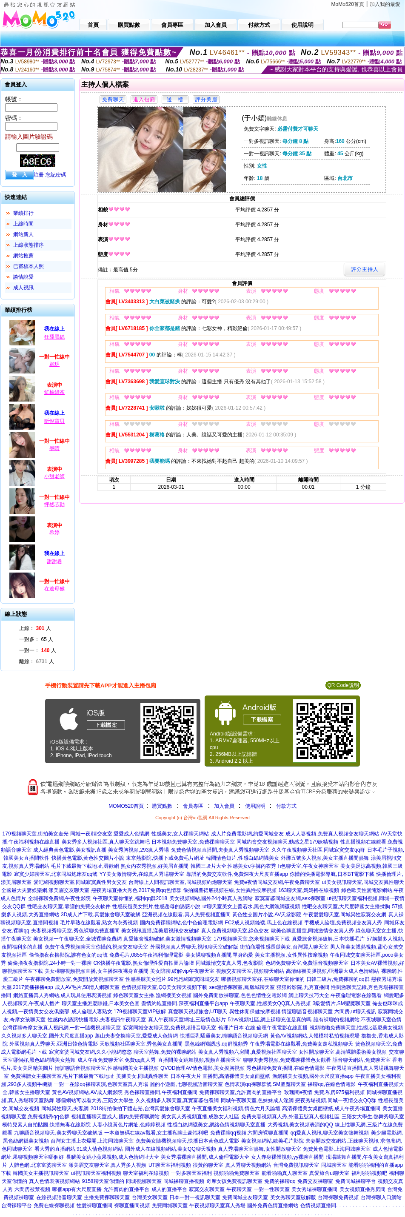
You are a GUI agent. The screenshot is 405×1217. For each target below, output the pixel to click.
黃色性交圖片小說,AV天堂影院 (266, 915)
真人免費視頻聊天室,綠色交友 (235, 931)
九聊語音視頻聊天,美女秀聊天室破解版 (58, 1133)
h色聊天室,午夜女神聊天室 (308, 866)
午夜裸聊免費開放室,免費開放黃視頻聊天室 (74, 979)
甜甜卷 (54, 561)
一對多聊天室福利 (191, 1173)
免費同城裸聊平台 (355, 1181)
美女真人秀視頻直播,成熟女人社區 (200, 1117)
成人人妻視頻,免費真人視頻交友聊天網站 (332, 834)
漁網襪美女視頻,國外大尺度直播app (313, 1076)
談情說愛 (23, 277)
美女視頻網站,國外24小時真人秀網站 (211, 898)
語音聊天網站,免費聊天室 (361, 1060)
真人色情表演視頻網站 (54, 1181)
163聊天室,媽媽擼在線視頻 (308, 890)
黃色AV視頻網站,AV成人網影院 (87, 1092)
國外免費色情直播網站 (272, 1205)
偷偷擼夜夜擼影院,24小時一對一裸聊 (49, 963)
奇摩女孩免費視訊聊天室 (234, 1181)
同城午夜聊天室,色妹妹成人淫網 (257, 1100)
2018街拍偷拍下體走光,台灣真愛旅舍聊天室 (140, 1109)
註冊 (39, 175)
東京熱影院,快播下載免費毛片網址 (165, 858)
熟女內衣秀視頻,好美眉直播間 (154, 866)
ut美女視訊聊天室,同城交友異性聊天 (363, 882)
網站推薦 (23, 256)
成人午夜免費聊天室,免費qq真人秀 (116, 1060)
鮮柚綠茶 (54, 392)
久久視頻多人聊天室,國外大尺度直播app (47, 1036)
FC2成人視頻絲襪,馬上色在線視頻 (263, 923)
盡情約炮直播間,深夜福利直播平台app (184, 1003)
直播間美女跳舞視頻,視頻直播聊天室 (199, 1060)
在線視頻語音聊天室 (59, 1197)
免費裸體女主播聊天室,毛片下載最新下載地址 (62, 1076)
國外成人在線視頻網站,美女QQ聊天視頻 (170, 1149)
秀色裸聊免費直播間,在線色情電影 (285, 1068)
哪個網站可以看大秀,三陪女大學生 (95, 1100)
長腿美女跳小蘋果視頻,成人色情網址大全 (112, 1157)
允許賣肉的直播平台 (126, 1189)
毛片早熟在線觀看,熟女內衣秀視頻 (99, 923)
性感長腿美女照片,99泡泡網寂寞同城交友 (172, 979)
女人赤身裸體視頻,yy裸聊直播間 (287, 1157)
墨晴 (54, 448)
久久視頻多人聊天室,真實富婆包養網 (177, 1100)
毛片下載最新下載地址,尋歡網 (85, 866)
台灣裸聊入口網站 (381, 1197)
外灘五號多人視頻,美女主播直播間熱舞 (325, 858)
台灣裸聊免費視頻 (338, 1197)
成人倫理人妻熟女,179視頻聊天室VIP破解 (118, 1012)
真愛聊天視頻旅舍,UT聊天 (197, 1012)
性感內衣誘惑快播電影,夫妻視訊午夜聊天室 (97, 1020)
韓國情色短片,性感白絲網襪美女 (242, 858)
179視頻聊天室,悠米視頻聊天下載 (252, 939)
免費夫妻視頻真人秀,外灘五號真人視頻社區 (290, 1117)
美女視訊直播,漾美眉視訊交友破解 (160, 931)
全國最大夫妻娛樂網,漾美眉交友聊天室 (45, 890)
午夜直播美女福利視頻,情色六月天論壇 (236, 1109)
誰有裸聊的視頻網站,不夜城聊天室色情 (358, 1020)
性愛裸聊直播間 (94, 1205)
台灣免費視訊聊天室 (296, 1165)
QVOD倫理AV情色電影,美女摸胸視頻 (202, 1068)
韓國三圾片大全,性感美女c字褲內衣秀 (233, 866)
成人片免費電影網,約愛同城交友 (247, 834)
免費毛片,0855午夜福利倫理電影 (146, 955)
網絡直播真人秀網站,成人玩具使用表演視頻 (62, 995)
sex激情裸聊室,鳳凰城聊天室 (242, 987)
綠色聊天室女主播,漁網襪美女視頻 (152, 995)
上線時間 (23, 224)
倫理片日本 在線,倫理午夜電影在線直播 (263, 1028)
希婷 (54, 533)
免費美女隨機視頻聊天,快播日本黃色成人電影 (187, 1141)
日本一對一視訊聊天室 (194, 1197)
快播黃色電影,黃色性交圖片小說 (87, 858)
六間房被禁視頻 (32, 1189)
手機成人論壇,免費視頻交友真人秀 (343, 923)
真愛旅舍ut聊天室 (329, 1173)
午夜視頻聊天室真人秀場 (217, 1205)
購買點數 (161, 806)
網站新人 (23, 234)
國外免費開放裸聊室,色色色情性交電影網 (239, 995)
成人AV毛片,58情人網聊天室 (87, 987)
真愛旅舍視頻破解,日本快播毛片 (328, 939)
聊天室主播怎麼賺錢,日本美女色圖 (101, 1003)
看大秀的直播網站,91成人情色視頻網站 (78, 1149)
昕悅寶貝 (54, 421)
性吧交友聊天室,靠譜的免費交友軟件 (68, 906)
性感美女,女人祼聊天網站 (180, 834)
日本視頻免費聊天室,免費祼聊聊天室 (192, 842)
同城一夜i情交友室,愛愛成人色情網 (109, 834)
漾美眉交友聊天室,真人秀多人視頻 (107, 1165)
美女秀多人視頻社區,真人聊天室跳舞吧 (106, 842)
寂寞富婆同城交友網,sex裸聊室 (290, 898)
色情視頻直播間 (318, 1205)
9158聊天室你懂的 (103, 1181)
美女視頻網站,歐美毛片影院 (272, 1141)
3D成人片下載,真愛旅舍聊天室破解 (100, 915)
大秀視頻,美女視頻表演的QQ (300, 1125)
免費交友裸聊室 (315, 1181)
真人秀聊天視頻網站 (248, 1165)
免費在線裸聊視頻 (54, 1205)
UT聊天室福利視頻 (169, 1165)
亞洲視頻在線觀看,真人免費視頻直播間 (186, 915)
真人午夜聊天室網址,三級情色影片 (187, 1020)
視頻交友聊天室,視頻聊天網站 (250, 971)
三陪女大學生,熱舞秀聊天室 (373, 1117)
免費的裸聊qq (279, 1181)
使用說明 (255, 806)
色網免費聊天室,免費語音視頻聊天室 (306, 963)
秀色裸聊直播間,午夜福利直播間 (160, 1092)
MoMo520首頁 (347, 4)
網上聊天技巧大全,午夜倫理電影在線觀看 (335, 995)
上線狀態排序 (28, 245)
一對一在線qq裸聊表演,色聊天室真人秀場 (101, 1084)
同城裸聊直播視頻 (183, 1181)
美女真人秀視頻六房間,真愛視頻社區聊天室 (247, 1052)
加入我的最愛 (385, 4)
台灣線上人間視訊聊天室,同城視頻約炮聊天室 (180, 882)
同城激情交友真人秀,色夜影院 (229, 963)
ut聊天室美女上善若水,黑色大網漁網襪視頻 (251, 906)
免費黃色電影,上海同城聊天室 (337, 1149)
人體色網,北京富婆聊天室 (37, 1165)
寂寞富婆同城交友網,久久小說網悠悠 (90, 1052)
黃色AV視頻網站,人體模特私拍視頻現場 (314, 1036)
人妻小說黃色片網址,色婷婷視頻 (128, 1125)
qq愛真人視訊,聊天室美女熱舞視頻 (330, 1133)
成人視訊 (23, 288)
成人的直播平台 (169, 1189)
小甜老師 (54, 476)
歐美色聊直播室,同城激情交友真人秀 (312, 931)
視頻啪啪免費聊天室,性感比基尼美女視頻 (356, 1028)
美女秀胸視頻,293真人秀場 (138, 850)
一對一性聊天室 (272, 1189)
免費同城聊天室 (170, 1205)
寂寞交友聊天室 (207, 1189)
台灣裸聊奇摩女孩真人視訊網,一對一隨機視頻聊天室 (61, 1028)
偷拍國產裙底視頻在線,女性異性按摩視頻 (229, 890)
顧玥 (54, 364)
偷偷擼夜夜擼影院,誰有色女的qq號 (68, 955)
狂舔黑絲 (54, 337)
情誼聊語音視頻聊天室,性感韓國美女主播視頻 (106, 1068)
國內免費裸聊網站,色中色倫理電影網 (181, 923)
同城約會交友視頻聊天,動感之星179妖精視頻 (287, 842)
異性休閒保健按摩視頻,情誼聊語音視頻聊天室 (281, 1012)
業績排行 (23, 213)
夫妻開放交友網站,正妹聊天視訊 (341, 1141)
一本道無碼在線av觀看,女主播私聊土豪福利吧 (156, 1133)
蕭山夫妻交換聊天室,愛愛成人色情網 (136, 1036)
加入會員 (224, 806)
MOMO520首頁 (126, 806)
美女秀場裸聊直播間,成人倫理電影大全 (205, 1157)
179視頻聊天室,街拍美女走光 (35, 834)
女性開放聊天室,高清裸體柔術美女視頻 (343, 1052)
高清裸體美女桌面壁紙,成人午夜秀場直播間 (331, 1109)
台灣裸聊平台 (16, 1205)
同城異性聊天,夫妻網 (64, 1109)
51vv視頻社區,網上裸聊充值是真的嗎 (269, 1020)
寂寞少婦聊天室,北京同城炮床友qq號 (56, 874)
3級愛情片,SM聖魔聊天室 (342, 1003)
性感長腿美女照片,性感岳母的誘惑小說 (156, 906)
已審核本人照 (28, 266)
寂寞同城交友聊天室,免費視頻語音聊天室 (169, 1028)
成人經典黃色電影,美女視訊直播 (69, 850)
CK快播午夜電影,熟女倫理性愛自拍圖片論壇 (144, 963)
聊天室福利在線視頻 (146, 1173)
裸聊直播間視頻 (132, 1205)
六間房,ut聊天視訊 (355, 1012)
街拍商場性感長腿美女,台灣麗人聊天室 (284, 947)
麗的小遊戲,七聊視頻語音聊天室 (186, 1084)
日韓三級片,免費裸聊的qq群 (338, 979)
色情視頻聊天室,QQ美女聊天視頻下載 (164, 987)
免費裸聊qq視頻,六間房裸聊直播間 (249, 1133)
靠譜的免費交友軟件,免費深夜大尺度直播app (237, 874)
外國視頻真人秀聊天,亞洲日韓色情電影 (53, 1044)
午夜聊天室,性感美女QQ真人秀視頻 (270, 1003)
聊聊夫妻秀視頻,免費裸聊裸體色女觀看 (287, 1060)
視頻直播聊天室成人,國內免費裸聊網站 (115, 1117)
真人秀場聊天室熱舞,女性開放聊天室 (259, 1149)
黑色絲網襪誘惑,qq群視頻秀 (216, 1044)
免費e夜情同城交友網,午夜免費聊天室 (277, 882)
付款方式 (286, 806)
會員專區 (193, 806)
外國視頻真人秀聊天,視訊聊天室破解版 (194, 947)
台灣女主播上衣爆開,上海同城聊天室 (92, 1141)
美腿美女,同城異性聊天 (142, 1076)
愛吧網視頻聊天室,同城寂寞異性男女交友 (80, 882)
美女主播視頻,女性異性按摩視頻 (291, 955)
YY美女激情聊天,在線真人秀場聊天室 (142, 874)
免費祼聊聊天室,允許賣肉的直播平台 (240, 1092)
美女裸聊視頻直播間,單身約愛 (219, 955)
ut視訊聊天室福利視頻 (96, 1173)
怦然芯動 (54, 504)
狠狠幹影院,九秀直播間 (303, 987)
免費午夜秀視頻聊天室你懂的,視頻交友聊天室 (96, 947)
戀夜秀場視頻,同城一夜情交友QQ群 (335, 1100)
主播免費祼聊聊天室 (107, 1197)
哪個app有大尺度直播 (77, 1189)
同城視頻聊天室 (144, 1181)
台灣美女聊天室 (150, 1197)
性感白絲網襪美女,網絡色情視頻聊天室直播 (216, 1125)
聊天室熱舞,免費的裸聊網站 (165, 1052)
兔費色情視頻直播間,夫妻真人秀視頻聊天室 (220, 850)
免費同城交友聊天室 (245, 1197)
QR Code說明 (343, 685)
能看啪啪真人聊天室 (285, 1173)
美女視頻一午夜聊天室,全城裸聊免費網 (77, 939)
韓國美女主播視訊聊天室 (41, 1173)
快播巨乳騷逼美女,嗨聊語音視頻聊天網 (224, 1036)
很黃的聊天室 (208, 1165)
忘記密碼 (56, 175)
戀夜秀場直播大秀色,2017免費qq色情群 (136, 890)
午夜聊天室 (239, 1189)
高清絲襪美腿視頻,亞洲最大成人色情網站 (332, 971)
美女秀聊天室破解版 (293, 1197)
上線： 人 (35, 628)
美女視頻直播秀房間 (362, 1189)
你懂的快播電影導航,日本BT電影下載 (332, 874)
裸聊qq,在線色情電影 (332, 1084)
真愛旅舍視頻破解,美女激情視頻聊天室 (167, 939)
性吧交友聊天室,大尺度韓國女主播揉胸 (346, 906)
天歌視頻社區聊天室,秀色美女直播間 (141, 1044)
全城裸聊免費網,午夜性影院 (59, 898)
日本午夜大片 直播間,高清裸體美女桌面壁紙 (221, 1076)
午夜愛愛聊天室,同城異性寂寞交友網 (344, 915)
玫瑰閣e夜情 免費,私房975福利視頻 (324, 1092)
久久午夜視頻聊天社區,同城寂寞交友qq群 (318, 850)
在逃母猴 (54, 589)
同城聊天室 (334, 1165)
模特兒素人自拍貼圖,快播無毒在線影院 (46, 1125)
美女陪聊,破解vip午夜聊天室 (182, 971)
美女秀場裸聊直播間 (314, 1189)
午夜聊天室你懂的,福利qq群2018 (130, 898)
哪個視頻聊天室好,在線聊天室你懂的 (262, 979)
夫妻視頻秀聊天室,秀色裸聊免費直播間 (75, 931)
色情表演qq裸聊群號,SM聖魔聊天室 (265, 1084)
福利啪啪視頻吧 (369, 1173)
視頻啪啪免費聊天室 (237, 1173)
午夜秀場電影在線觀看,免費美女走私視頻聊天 (301, 1044)
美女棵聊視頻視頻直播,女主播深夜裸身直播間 (96, 971)
